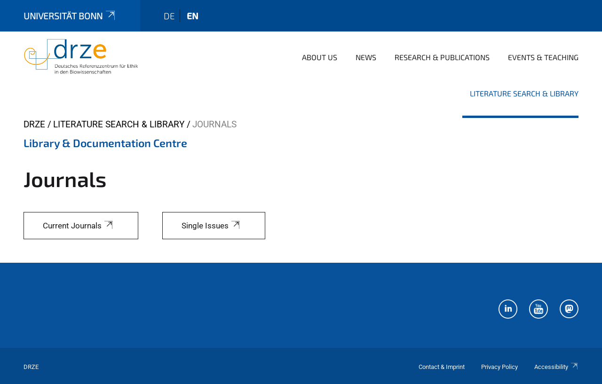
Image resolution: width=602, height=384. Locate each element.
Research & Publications (442, 57)
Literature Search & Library (524, 93)
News (366, 57)
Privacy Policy (499, 366)
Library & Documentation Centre (105, 142)
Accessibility (556, 366)
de (169, 15)
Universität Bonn (70, 15)
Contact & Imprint (442, 366)
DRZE (34, 124)
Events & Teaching (543, 57)
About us (319, 57)
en (192, 15)
